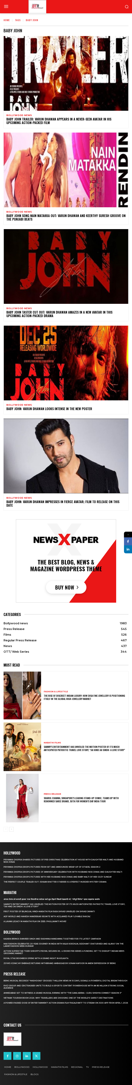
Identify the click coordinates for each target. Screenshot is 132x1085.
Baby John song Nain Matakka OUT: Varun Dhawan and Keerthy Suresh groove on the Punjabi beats (66, 217)
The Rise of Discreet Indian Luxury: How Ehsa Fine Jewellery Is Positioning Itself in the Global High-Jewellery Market (84, 697)
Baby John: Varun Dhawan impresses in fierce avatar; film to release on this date (62, 503)
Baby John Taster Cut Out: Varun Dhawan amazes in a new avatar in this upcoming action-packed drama (59, 314)
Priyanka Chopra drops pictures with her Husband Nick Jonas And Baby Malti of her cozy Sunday (58, 877)
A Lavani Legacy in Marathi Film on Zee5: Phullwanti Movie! (35, 921)
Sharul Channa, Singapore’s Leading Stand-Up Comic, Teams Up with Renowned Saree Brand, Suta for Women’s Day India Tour (81, 799)
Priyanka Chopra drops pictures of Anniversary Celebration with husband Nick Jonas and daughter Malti (63, 872)
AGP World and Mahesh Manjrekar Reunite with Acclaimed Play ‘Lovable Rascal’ (47, 916)
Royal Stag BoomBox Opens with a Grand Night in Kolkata (36, 958)
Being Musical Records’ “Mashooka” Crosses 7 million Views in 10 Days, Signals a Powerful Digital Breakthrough (65, 981)
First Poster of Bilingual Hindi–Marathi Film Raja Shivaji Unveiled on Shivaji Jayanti (49, 911)
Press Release (52, 794)
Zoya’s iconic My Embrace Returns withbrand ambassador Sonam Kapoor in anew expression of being (60, 963)
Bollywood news (19, 115)
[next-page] (11, 829)
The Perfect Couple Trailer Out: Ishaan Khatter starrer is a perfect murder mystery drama (55, 882)
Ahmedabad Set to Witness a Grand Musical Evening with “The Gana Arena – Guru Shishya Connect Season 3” (63, 993)
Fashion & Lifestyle (56, 692)
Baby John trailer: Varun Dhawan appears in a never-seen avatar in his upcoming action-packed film (58, 121)
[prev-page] (6, 829)
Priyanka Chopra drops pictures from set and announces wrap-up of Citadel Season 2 (52, 867)
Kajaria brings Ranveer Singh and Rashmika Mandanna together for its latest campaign (52, 939)
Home (7, 20)
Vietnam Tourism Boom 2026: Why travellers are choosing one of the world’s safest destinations (58, 998)
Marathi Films (52, 743)
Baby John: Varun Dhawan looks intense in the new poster (49, 408)
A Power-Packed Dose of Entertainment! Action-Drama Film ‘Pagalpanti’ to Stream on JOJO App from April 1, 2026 (66, 1003)
